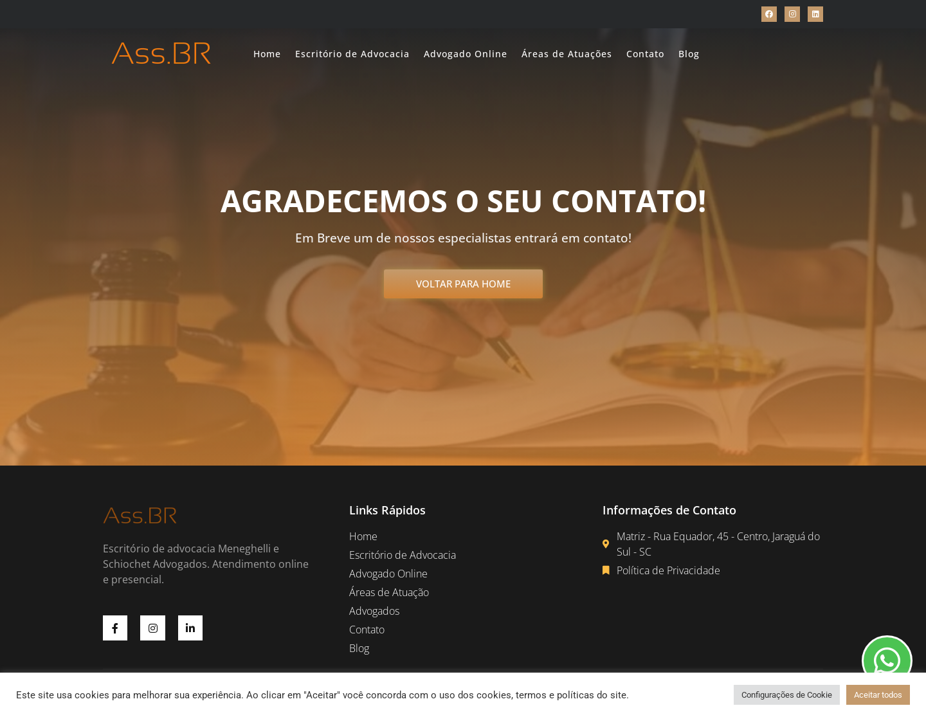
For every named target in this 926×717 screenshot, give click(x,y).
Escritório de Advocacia (352, 54)
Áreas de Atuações (567, 54)
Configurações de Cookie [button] (786, 695)
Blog (689, 54)
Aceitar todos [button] (878, 695)
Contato (645, 54)
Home (267, 54)
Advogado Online (465, 54)
